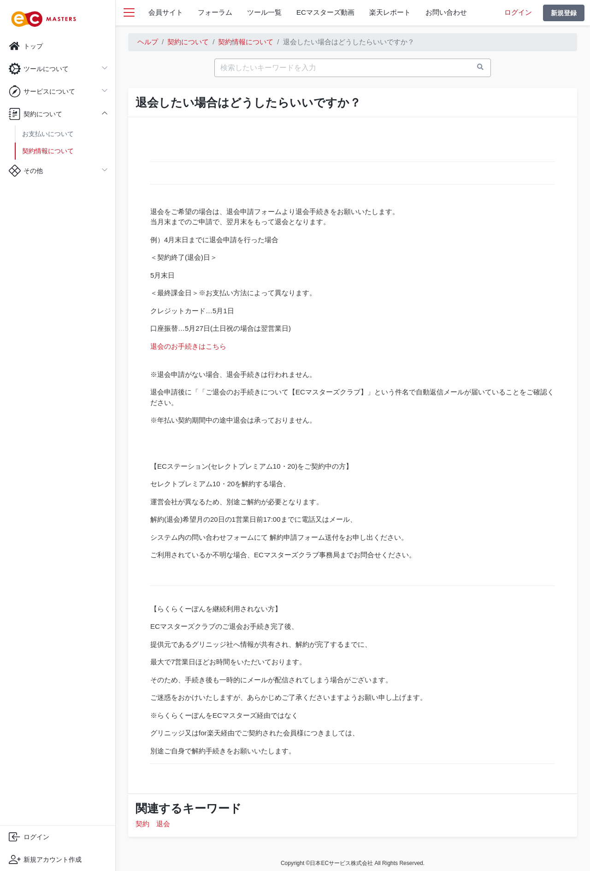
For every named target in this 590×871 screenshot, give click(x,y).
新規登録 (564, 13)
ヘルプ (147, 42)
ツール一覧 (264, 12)
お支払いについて (48, 133)
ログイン (518, 12)
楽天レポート (390, 12)
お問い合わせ (446, 12)
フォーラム (215, 12)
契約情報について (48, 151)
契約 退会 (153, 824)
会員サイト (165, 12)
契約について (188, 42)
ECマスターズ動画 (325, 12)
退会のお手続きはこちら (188, 346)
